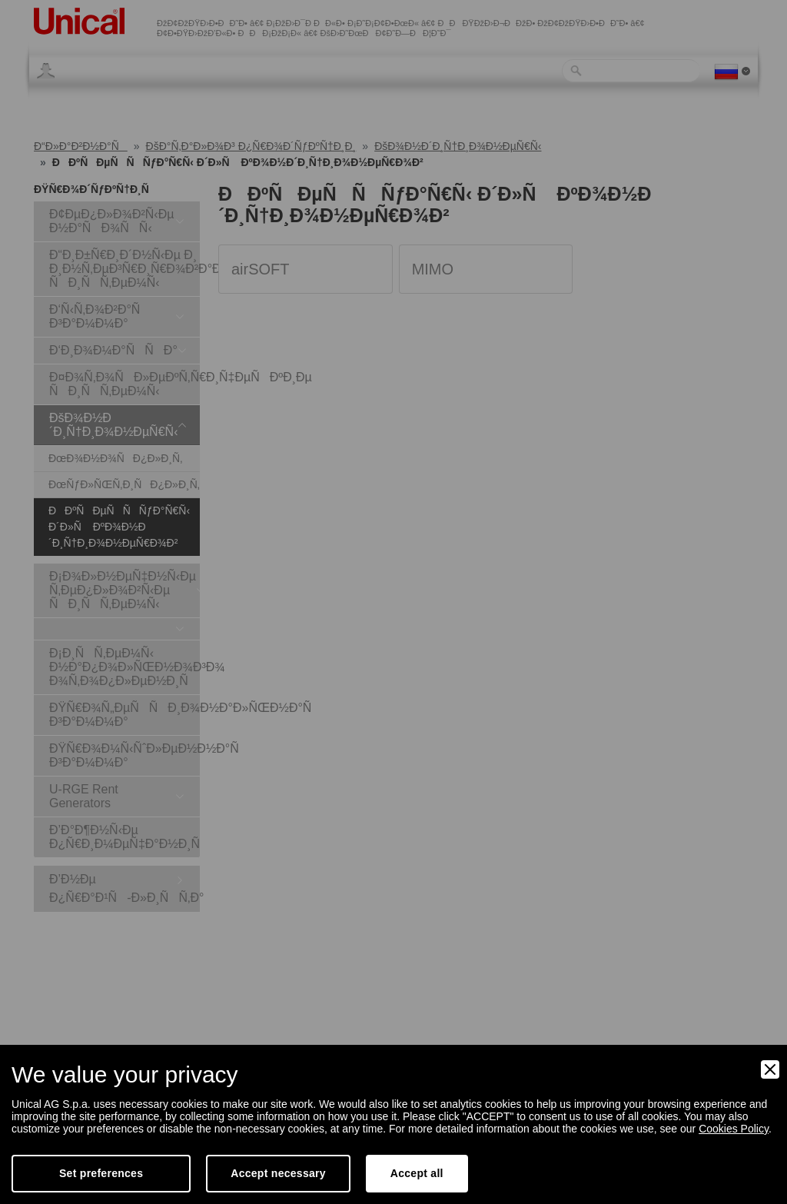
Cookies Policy (734, 1129)
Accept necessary (278, 1173)
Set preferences (101, 1173)
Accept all (416, 1173)
